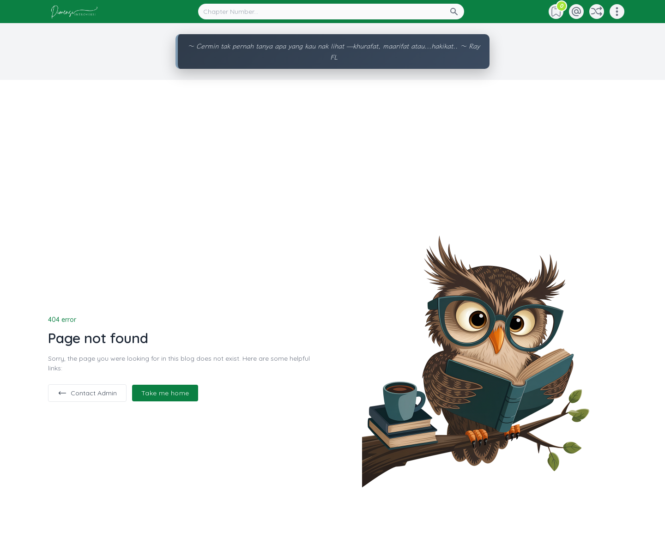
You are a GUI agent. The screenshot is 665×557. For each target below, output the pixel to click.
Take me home (165, 393)
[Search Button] (456, 11)
